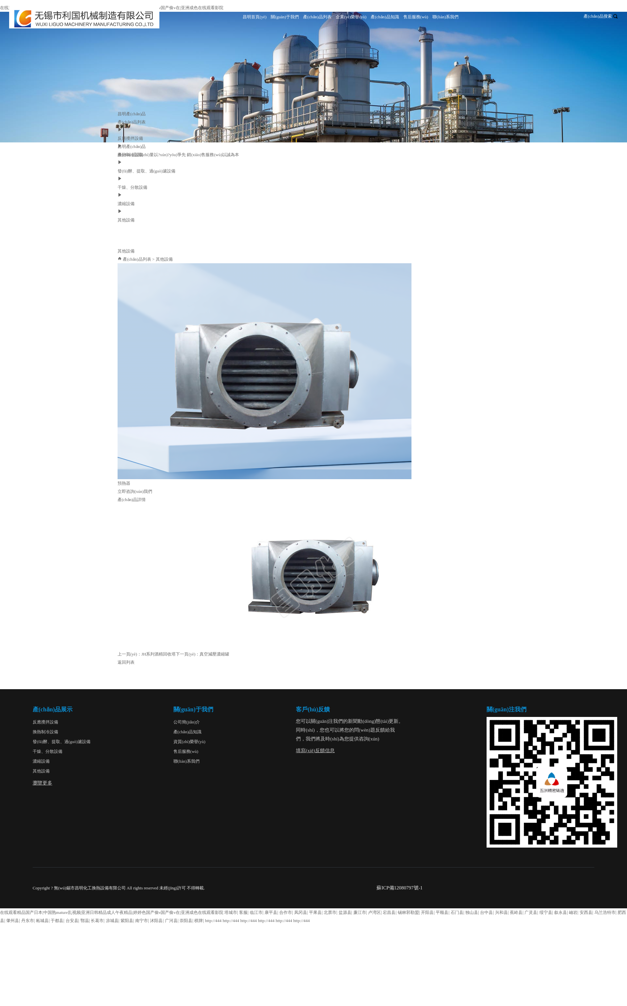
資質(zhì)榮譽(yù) (189, 741)
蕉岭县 (516, 912)
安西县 (586, 912)
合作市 (285, 912)
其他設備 (164, 259)
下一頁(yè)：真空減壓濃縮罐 (202, 654)
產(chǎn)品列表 (317, 16)
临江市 (256, 912)
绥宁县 (545, 912)
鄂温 (84, 920)
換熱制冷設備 (45, 731)
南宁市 (141, 920)
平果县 (315, 912)
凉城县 (112, 920)
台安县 (72, 920)
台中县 (486, 912)
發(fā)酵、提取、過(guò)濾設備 (61, 741)
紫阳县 (127, 920)
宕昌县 (389, 912)
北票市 (330, 912)
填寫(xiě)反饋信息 (315, 750)
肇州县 (12, 920)
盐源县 (345, 912)
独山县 (471, 912)
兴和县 (501, 912)
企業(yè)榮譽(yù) (351, 16)
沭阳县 (156, 920)
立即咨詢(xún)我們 (135, 491)
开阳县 (427, 912)
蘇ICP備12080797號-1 (400, 887)
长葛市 (97, 920)
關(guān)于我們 (285, 16)
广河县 (171, 920)
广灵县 (530, 912)
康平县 (271, 912)
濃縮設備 (41, 761)
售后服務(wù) (415, 16)
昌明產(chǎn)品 (132, 113)
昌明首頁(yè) (254, 16)
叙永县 (560, 912)
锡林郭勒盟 (408, 912)
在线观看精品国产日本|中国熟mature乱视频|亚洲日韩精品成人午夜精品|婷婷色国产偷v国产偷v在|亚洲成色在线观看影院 (111, 912)
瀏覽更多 (42, 783)
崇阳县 (186, 920)
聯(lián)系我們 (445, 16)
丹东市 (27, 920)
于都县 (57, 920)
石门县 (457, 912)
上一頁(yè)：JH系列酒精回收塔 (147, 654)
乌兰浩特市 (605, 912)
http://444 (213, 920)
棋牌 (198, 920)
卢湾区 (374, 912)
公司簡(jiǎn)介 (186, 722)
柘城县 (42, 920)
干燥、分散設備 (47, 751)
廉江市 (359, 912)
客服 (243, 912)
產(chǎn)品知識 (385, 16)
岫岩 (573, 912)
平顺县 (442, 912)
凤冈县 (300, 912)
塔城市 (230, 912)
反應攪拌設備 (45, 722)
